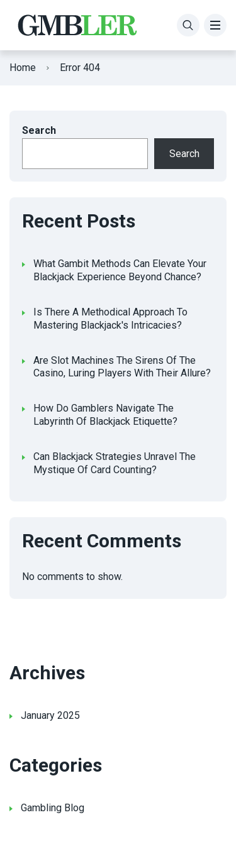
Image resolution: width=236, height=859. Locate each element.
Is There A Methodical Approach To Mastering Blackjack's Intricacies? (110, 318)
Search (39, 130)
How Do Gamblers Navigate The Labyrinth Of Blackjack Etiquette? (105, 414)
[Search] (188, 25)
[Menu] (215, 25)
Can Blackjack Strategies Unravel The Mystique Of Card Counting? (114, 463)
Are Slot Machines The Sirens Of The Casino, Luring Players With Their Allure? (122, 367)
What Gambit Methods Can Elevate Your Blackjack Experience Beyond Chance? (119, 270)
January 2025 (50, 715)
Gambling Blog (52, 808)
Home (22, 68)
